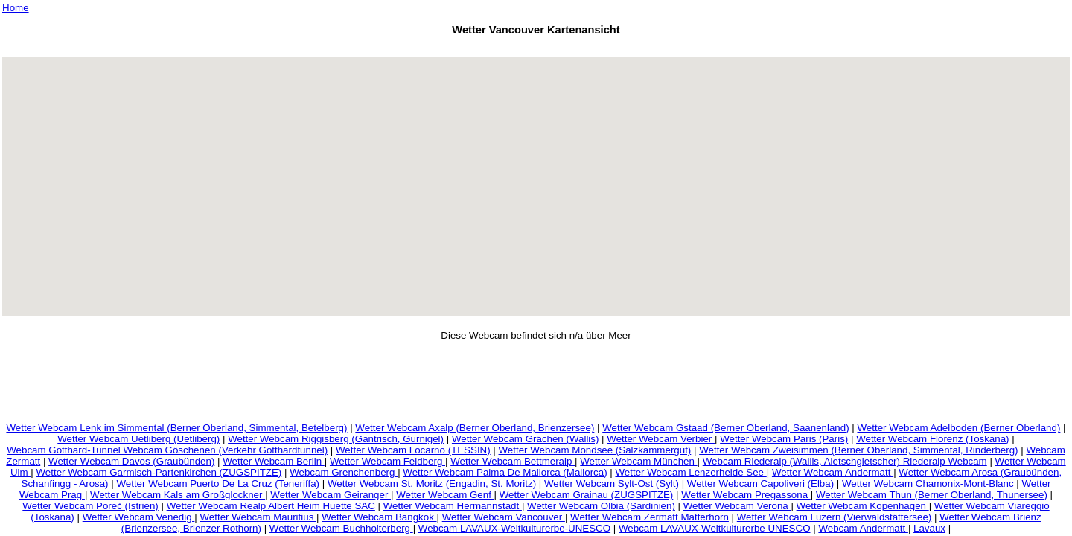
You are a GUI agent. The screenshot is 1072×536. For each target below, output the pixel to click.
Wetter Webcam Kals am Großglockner (177, 494)
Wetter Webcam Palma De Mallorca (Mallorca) (505, 472)
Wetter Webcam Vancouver (503, 517)
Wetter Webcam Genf (445, 494)
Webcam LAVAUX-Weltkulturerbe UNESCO (715, 528)
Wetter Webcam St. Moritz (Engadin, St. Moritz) (432, 483)
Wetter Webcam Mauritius (258, 517)
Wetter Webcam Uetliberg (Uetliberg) (138, 438)
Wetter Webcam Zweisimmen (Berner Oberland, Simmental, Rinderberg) (858, 450)
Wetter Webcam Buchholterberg (341, 528)
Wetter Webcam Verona (737, 505)
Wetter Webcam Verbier (661, 438)
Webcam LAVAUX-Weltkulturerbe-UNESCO (514, 528)
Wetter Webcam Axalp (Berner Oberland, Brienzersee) (474, 427)
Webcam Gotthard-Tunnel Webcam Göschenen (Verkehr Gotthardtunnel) (167, 450)
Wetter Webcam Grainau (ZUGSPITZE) (587, 494)
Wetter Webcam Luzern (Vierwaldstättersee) (834, 517)
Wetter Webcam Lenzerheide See (690, 472)
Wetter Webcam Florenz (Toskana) (932, 438)
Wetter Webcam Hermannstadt (452, 505)
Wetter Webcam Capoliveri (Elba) (760, 483)
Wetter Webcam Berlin (274, 461)
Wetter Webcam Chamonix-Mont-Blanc (929, 483)
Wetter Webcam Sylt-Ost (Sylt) (611, 483)
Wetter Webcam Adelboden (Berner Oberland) (959, 427)
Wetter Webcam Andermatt (832, 472)
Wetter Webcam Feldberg (387, 461)
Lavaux (929, 528)
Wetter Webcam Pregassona (746, 494)
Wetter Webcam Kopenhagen (863, 505)
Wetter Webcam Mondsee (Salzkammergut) (595, 450)
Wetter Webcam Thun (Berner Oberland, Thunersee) (931, 494)
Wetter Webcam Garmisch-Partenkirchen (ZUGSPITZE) (158, 472)
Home (15, 7)
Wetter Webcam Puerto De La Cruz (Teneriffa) (217, 483)
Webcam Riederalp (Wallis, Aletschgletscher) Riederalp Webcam (845, 461)
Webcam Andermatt (863, 528)
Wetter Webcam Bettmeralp (512, 461)
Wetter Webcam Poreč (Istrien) (90, 505)
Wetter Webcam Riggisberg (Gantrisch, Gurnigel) (336, 438)
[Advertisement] (536, 48)
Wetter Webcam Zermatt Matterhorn (649, 517)
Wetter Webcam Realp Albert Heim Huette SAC (271, 505)
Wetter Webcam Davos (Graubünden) (131, 461)
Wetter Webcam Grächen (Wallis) (525, 438)
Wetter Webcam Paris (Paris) (784, 438)
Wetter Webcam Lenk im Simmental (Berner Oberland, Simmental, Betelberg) (176, 427)
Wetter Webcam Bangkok (379, 517)
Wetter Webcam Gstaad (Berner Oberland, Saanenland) (725, 427)
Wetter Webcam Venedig (139, 517)
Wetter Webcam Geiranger (330, 494)
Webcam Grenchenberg (344, 472)
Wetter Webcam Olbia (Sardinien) (601, 505)
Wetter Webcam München (638, 461)
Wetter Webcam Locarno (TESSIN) (413, 450)
